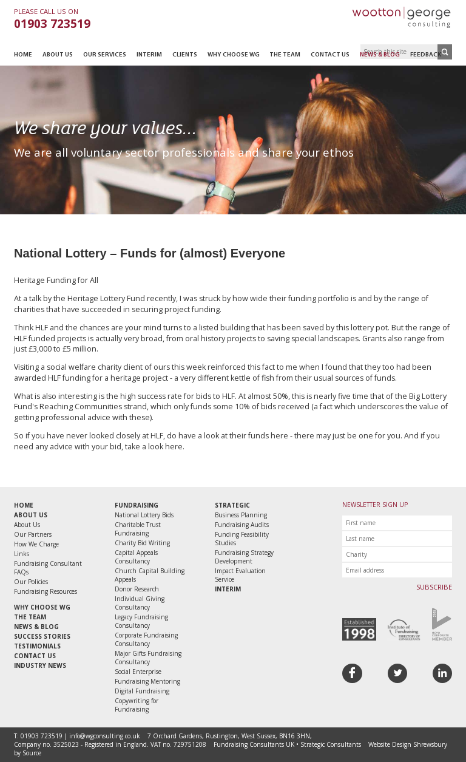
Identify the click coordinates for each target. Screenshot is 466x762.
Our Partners (33, 534)
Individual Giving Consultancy (139, 602)
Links (21, 553)
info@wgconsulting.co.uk (104, 736)
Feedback (425, 55)
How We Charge (36, 544)
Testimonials (37, 646)
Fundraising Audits (242, 524)
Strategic (232, 505)
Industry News (40, 665)
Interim (149, 55)
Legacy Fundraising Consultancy (141, 621)
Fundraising (136, 505)
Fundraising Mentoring (147, 681)
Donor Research (137, 589)
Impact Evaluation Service (240, 574)
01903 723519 (52, 24)
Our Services (104, 55)
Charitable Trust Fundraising (138, 528)
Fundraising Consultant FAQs (48, 567)
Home (23, 55)
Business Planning (241, 515)
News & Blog (380, 55)
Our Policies (31, 581)
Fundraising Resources (45, 591)
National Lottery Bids (144, 515)
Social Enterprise (138, 671)
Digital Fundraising (142, 691)
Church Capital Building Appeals (149, 574)
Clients (184, 55)
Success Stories (42, 636)
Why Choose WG (234, 55)
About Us (57, 55)
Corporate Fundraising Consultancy (146, 639)
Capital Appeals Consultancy (136, 556)
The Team (284, 55)
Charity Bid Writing (142, 543)
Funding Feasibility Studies (242, 538)
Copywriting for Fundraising (136, 704)
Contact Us (330, 55)
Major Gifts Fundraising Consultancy (148, 657)
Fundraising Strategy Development (244, 556)
